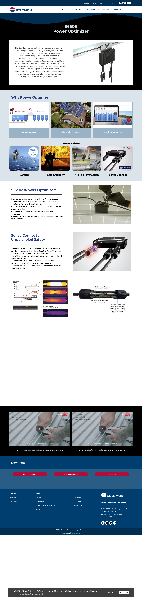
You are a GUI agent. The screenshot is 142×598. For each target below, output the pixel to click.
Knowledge (77, 497)
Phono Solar (13, 501)
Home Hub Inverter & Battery (45, 505)
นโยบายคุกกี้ (39, 594)
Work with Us (78, 505)
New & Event (78, 501)
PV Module (39, 509)
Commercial (40, 501)
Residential (39, 497)
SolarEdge (12, 497)
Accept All (124, 593)
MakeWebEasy (76, 533)
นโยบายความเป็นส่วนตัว (24, 594)
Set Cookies (110, 593)
